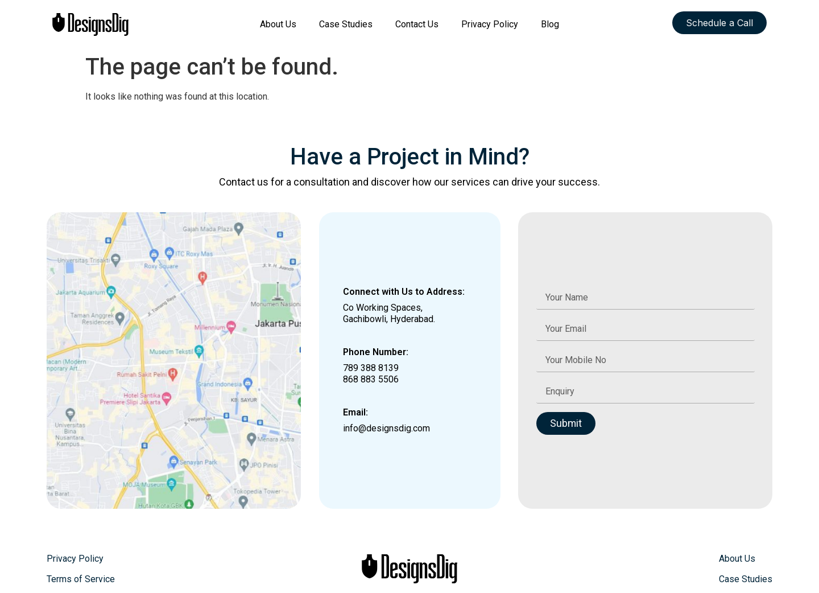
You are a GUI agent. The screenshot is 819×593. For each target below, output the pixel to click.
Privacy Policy (489, 24)
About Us (278, 24)
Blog (550, 24)
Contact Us (417, 24)
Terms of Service (81, 579)
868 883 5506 (371, 379)
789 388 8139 (371, 368)
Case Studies (346, 24)
